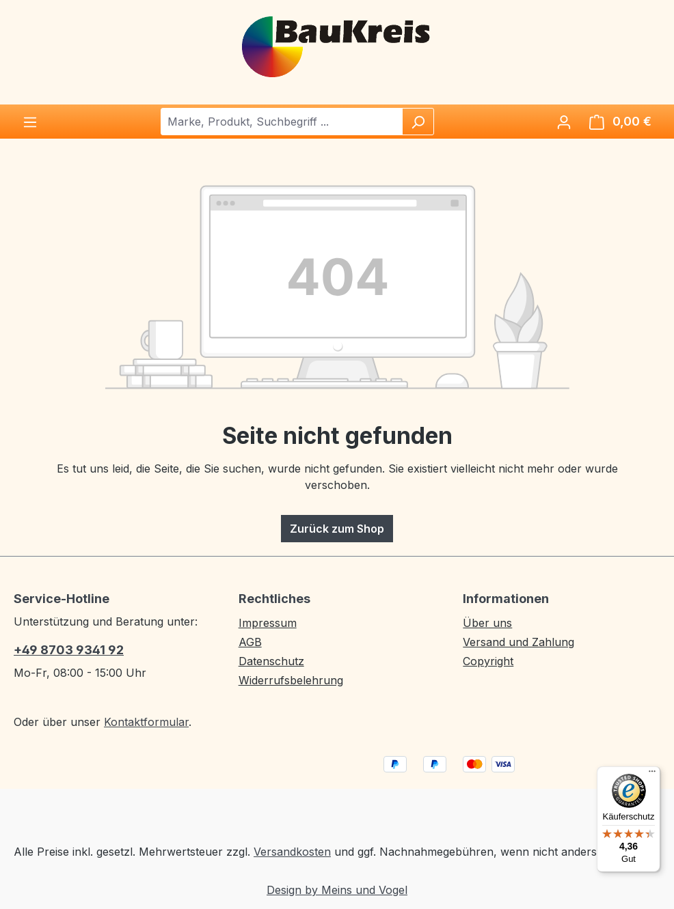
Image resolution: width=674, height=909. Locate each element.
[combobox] (282, 122)
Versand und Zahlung (518, 642)
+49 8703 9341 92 (69, 650)
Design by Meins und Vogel (337, 890)
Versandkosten (292, 851)
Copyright (488, 661)
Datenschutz (271, 661)
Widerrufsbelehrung (291, 680)
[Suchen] (417, 122)
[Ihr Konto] (564, 121)
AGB (250, 642)
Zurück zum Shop (337, 528)
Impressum (268, 623)
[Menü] (30, 121)
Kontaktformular (146, 722)
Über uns (487, 623)
